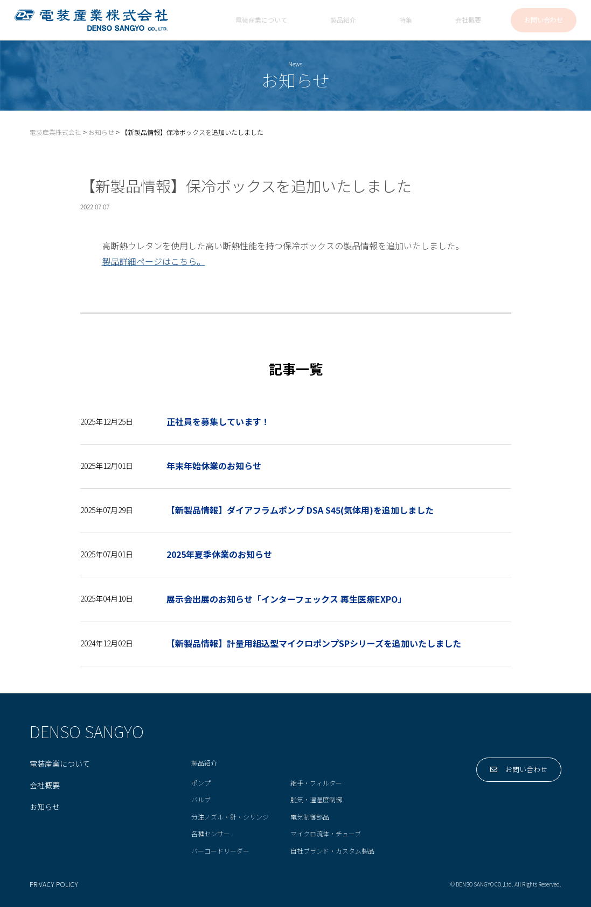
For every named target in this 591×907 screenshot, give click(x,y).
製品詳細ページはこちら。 (153, 261)
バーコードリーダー (220, 851)
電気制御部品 (309, 817)
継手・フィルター (316, 783)
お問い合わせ (543, 20)
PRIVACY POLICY (54, 885)
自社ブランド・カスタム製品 (332, 851)
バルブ (201, 799)
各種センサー (210, 833)
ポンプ (201, 783)
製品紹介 (343, 20)
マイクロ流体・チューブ (325, 833)
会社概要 (468, 20)
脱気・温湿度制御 (316, 799)
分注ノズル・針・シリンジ (230, 817)
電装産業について (261, 20)
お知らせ (45, 807)
